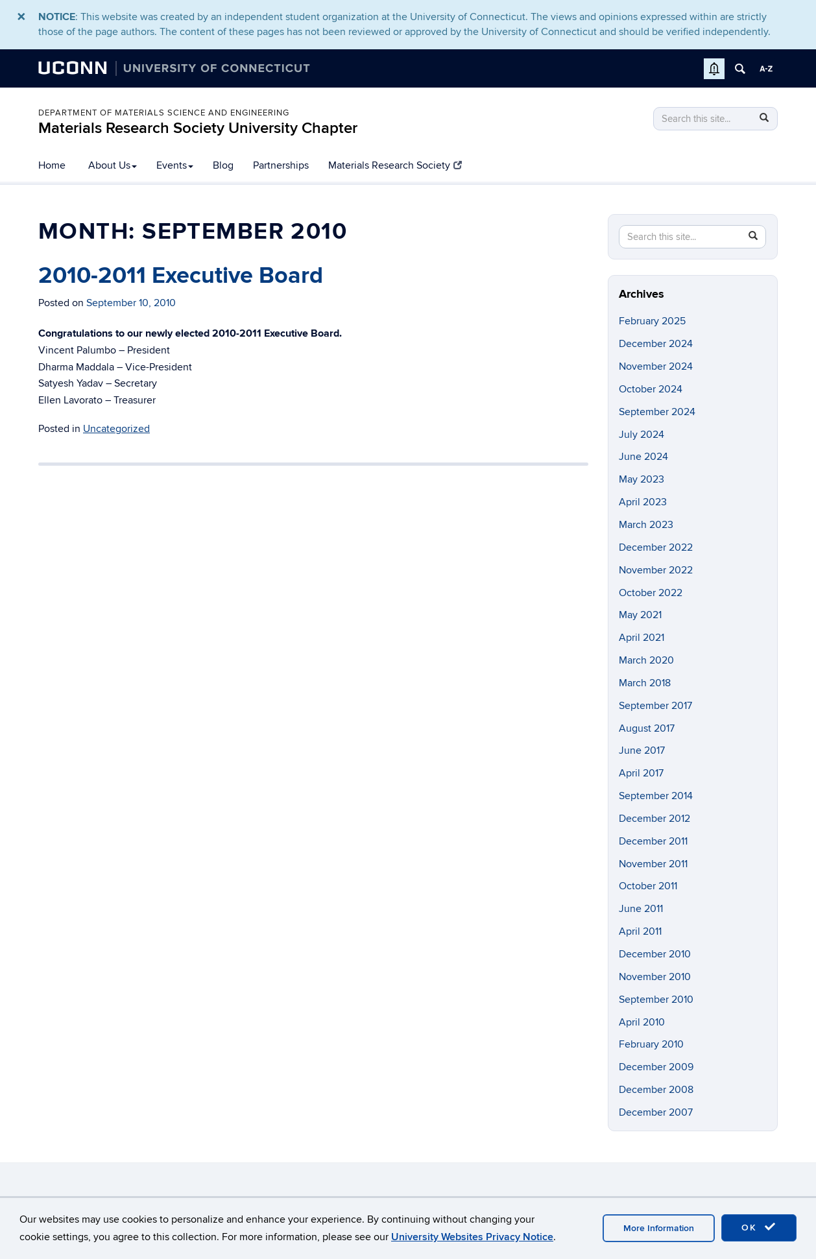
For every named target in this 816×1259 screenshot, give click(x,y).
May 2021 (640, 614)
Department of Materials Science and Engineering (163, 113)
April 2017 (641, 773)
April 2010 (642, 1022)
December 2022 (656, 547)
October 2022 (650, 592)
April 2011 (640, 931)
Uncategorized (116, 428)
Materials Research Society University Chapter (197, 128)
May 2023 (641, 479)
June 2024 (643, 456)
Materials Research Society (395, 165)
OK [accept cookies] (758, 1227)
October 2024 (650, 389)
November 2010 (655, 976)
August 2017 (647, 728)
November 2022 (656, 570)
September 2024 (657, 411)
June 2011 (641, 908)
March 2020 (646, 660)
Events (174, 165)
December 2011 (653, 841)
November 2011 (653, 863)
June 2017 (642, 750)
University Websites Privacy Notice (472, 1236)
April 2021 (641, 637)
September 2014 (656, 795)
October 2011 (648, 886)
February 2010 (651, 1044)
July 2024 (641, 434)
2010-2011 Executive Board (180, 275)
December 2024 (656, 343)
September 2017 (655, 705)
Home (52, 165)
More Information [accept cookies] (658, 1228)
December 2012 (654, 818)
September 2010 (656, 999)
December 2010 (655, 954)
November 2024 (656, 366)
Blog (223, 165)
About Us (112, 165)
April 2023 (643, 502)
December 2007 (656, 1112)
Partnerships (281, 165)
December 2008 (656, 1089)
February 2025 (652, 321)
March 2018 (645, 683)
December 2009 (656, 1067)
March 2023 (646, 524)
